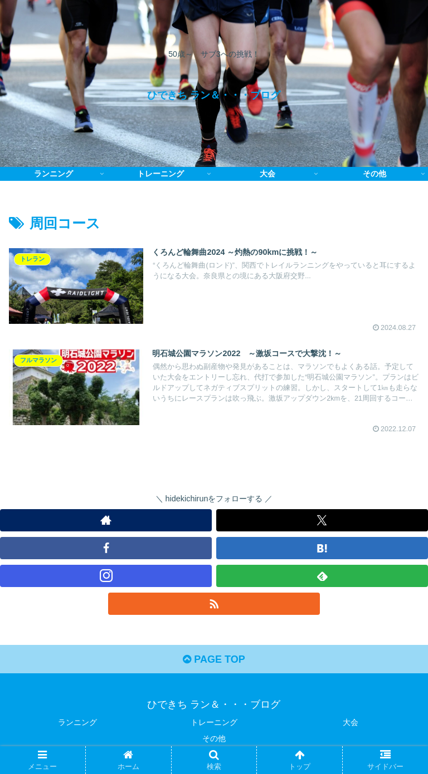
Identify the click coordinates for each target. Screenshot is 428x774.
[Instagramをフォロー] (106, 576)
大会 (350, 722)
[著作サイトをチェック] (106, 520)
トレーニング (214, 722)
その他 (214, 738)
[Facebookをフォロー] (106, 548)
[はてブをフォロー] (322, 548)
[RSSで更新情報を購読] (214, 604)
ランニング (77, 722)
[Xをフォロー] (322, 520)
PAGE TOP (214, 659)
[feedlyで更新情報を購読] (322, 576)
